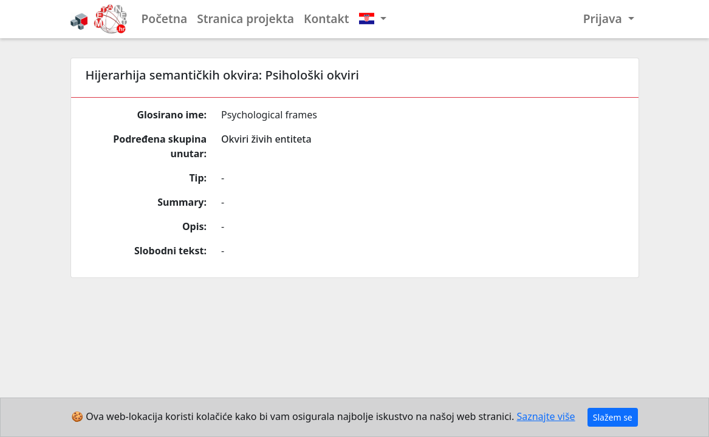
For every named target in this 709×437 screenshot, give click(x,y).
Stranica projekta (245, 18)
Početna (165, 18)
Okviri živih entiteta (266, 139)
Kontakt (326, 18)
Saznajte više (545, 416)
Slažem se (612, 417)
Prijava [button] (604, 18)
